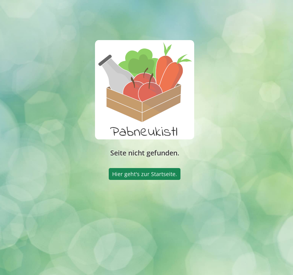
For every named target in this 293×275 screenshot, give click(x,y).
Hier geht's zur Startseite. (144, 174)
